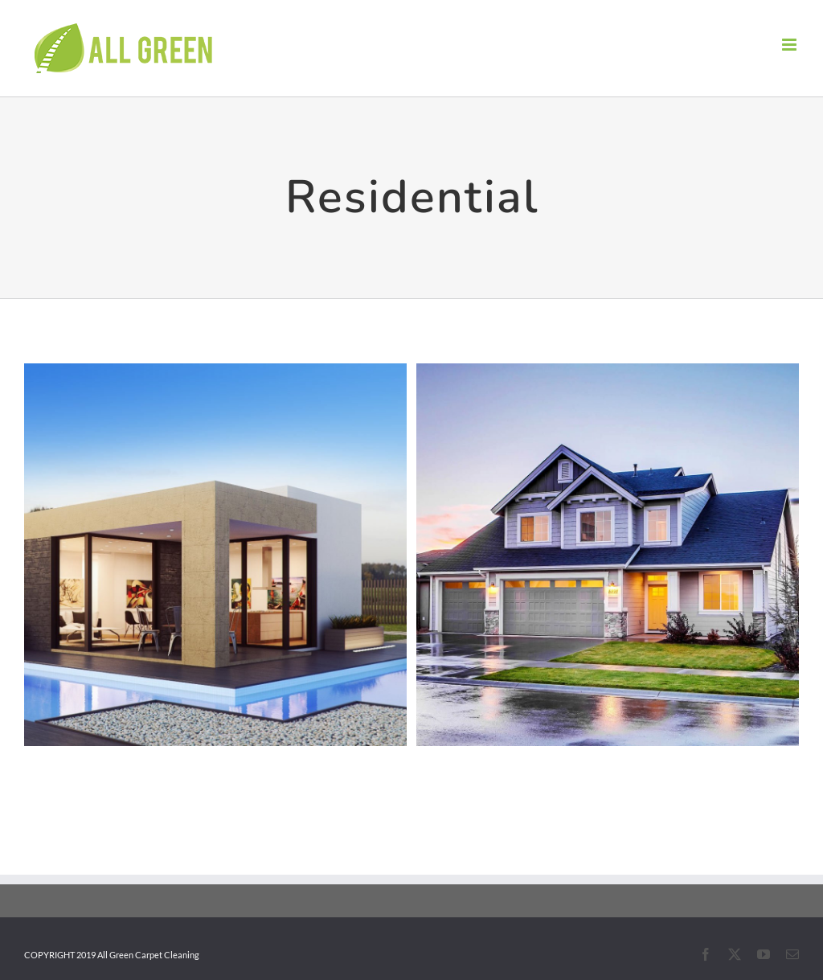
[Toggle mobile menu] (790, 44)
